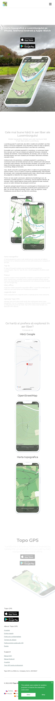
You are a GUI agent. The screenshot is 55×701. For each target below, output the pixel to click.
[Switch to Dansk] (18, 691)
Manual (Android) (9, 659)
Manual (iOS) (8, 656)
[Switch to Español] (17, 696)
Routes (6, 646)
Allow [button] (28, 694)
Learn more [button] (25, 689)
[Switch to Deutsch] (17, 693)
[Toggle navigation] (50, 3)
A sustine (7, 630)
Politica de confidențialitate (12, 636)
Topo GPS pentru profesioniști (13, 665)
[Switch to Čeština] (9, 691)
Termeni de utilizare (10, 640)
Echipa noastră (8, 633)
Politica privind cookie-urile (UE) (14, 643)
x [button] (52, 682)
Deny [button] (43, 694)
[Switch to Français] (8, 693)
